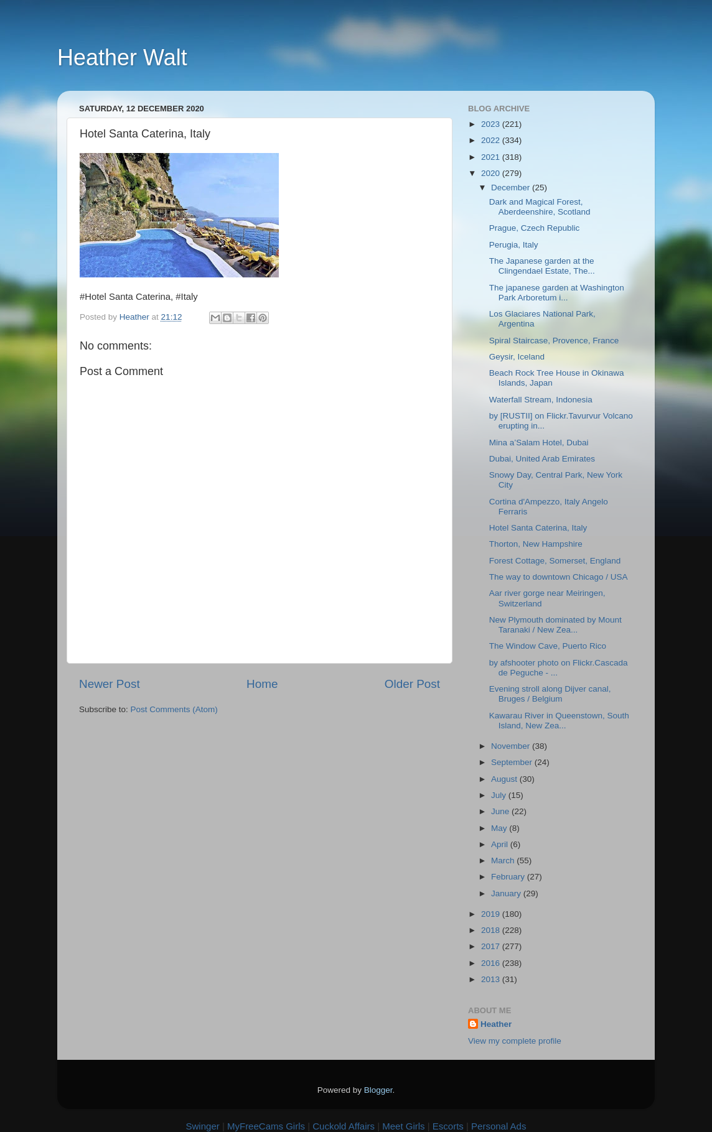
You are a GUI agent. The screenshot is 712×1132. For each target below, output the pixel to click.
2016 (491, 963)
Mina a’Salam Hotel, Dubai (539, 442)
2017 (491, 946)
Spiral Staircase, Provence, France (554, 340)
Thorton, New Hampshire (536, 544)
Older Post (412, 683)
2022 (491, 140)
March (504, 860)
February (509, 876)
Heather (496, 1024)
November (511, 746)
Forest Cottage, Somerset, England (555, 560)
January (507, 893)
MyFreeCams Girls (266, 1126)
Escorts (448, 1126)
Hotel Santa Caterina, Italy (538, 527)
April (500, 844)
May (500, 828)
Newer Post (109, 683)
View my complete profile (514, 1041)
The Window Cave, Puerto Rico (547, 646)
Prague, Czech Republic (534, 228)
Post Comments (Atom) (174, 709)
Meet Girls (403, 1126)
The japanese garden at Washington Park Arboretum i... (556, 292)
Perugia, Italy (513, 244)
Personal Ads (498, 1126)
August (505, 779)
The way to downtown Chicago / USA (558, 577)
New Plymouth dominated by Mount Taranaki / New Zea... (555, 624)
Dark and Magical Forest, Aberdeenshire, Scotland (540, 206)
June (501, 811)
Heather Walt (122, 57)
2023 (491, 124)
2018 (491, 930)
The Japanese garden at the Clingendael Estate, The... (542, 266)
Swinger (203, 1126)
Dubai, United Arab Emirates (542, 458)
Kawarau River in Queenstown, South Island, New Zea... (559, 720)
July (499, 795)
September (513, 762)
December (511, 187)
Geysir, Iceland (517, 356)
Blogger (378, 1090)
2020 (491, 173)
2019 (491, 914)
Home (262, 683)
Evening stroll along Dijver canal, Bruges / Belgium (550, 693)
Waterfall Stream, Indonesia (541, 399)
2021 (491, 157)
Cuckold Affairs (343, 1126)
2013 (491, 979)
